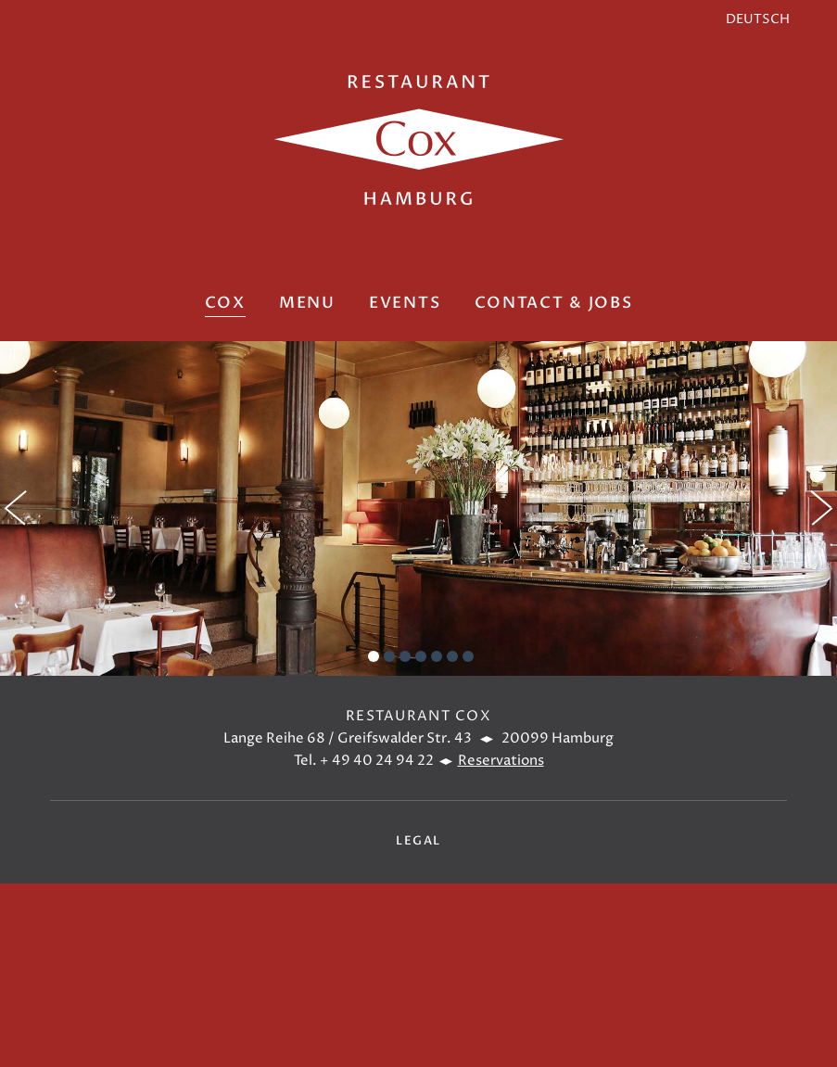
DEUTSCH (758, 19)
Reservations (501, 761)
